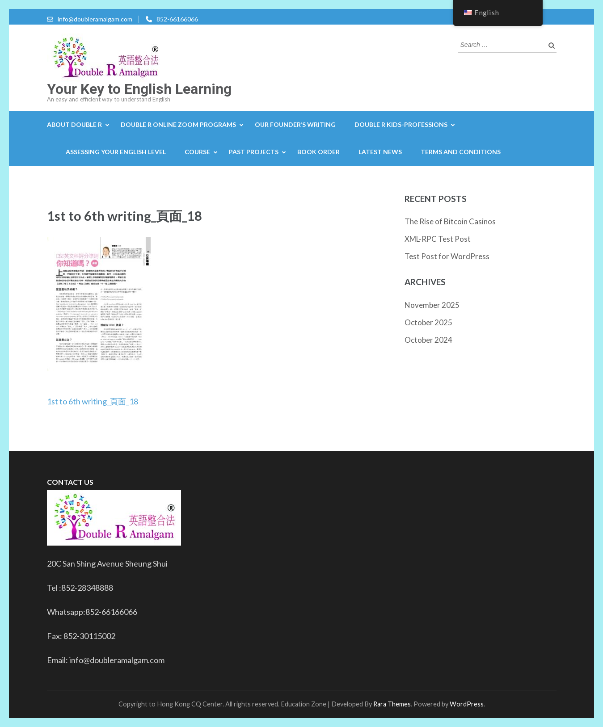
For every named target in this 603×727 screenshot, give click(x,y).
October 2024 (428, 340)
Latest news (380, 151)
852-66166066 (177, 19)
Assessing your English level (116, 151)
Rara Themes (392, 704)
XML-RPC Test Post (438, 239)
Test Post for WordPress (447, 256)
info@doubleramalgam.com (95, 19)
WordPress (467, 704)
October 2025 (428, 322)
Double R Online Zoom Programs (178, 124)
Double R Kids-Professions (400, 124)
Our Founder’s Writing (295, 124)
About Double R (74, 124)
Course (197, 151)
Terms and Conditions (461, 151)
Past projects (253, 151)
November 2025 (432, 305)
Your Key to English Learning (139, 88)
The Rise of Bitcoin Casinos (450, 221)
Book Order (318, 151)
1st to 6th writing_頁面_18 (92, 401)
